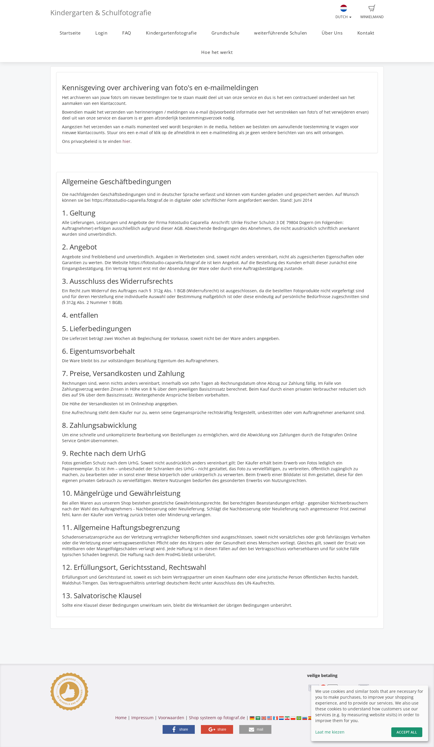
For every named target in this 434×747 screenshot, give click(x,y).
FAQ (126, 33)
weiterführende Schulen (280, 33)
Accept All (407, 732)
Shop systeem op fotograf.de (217, 717)
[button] (179, 729)
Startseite (70, 33)
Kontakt (365, 33)
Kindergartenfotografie (171, 33)
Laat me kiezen (330, 732)
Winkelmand (372, 12)
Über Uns (332, 33)
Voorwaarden (171, 717)
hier (126, 141)
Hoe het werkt (216, 52)
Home (121, 717)
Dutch (343, 12)
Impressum (142, 717)
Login (101, 33)
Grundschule (225, 33)
